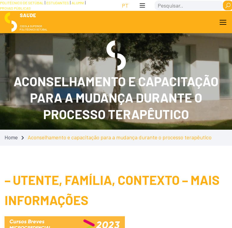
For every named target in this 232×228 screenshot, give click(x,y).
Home (11, 137)
